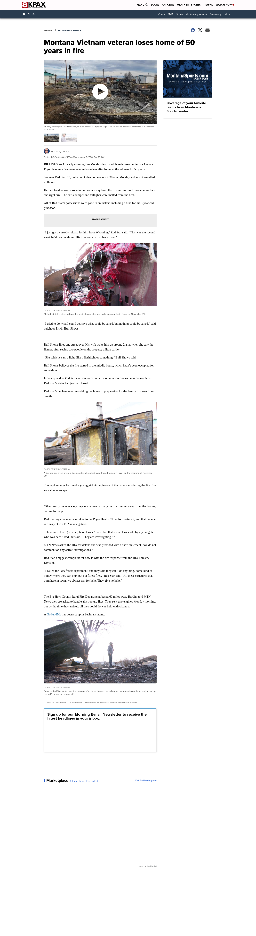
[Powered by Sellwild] (152, 866)
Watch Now (225, 5)
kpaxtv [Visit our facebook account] (25, 14)
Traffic (208, 5)
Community (215, 14)
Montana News (69, 30)
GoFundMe (54, 614)
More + (228, 14)
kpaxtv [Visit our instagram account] (30, 14)
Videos (161, 14)
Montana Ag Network (196, 14)
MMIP (170, 14)
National (167, 5)
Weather (182, 5)
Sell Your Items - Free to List (84, 781)
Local (155, 5)
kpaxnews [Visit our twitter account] (34, 14)
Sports (196, 5)
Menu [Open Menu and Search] (142, 4)
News (48, 30)
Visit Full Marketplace (146, 780)
